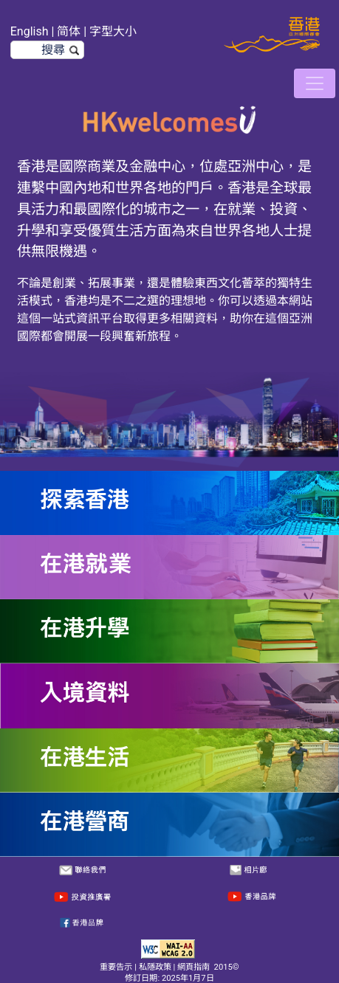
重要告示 (116, 967)
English (29, 31)
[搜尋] (47, 50)
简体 (69, 31)
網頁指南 (193, 967)
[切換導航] (314, 83)
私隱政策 (155, 967)
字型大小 (113, 31)
